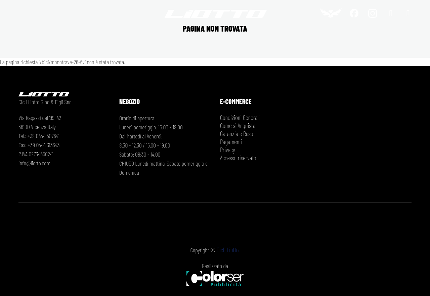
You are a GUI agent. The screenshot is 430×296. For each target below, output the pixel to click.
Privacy (227, 150)
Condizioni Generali (239, 117)
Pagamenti (230, 141)
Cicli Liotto (227, 249)
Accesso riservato (237, 158)
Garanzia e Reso (236, 133)
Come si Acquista (237, 125)
